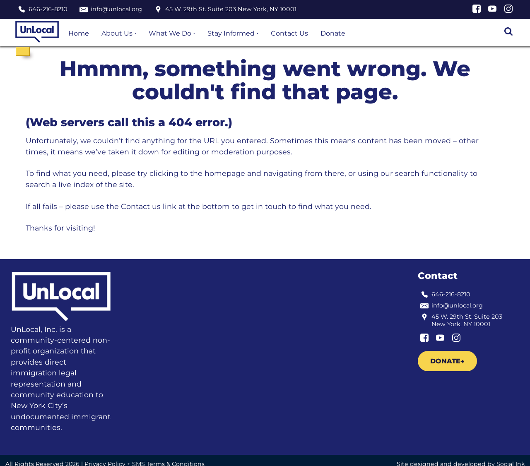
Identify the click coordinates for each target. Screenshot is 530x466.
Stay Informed (231, 33)
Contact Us (289, 33)
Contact (438, 275)
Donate (332, 33)
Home (78, 33)
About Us (116, 33)
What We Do (170, 33)
